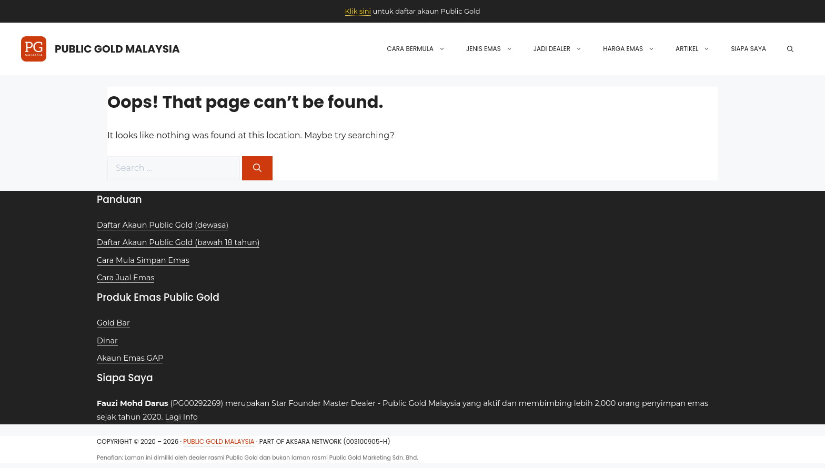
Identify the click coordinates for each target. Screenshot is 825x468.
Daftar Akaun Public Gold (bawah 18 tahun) (178, 242)
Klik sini (358, 11)
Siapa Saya (748, 48)
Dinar (107, 340)
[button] (790, 49)
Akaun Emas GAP (130, 358)
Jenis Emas (494, 49)
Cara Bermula (421, 49)
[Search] (257, 168)
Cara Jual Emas (125, 277)
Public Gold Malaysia (117, 49)
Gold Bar (113, 323)
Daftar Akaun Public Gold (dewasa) (162, 225)
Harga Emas (634, 49)
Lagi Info (181, 417)
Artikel (698, 49)
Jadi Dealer (563, 49)
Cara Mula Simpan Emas (143, 260)
